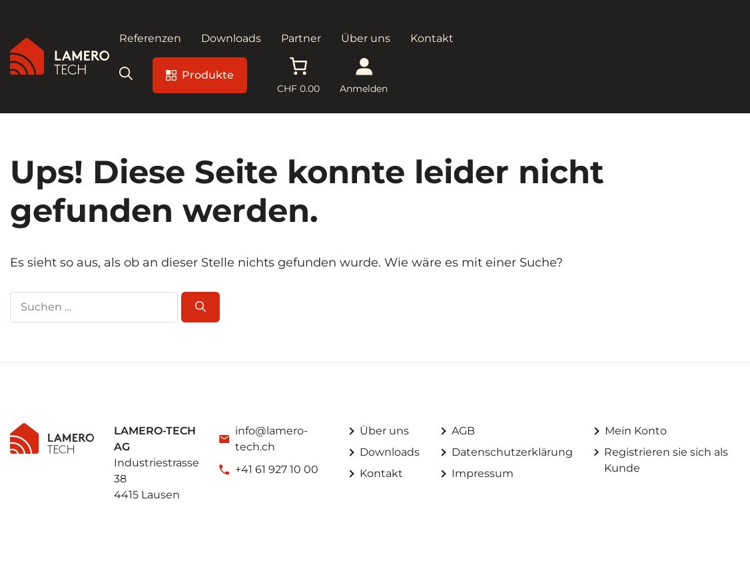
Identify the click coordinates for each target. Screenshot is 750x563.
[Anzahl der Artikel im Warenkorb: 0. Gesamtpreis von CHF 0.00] (298, 75)
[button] (126, 75)
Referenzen (150, 38)
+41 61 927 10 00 (276, 469)
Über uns (365, 38)
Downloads (231, 38)
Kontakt (432, 38)
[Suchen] (200, 307)
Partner (301, 38)
